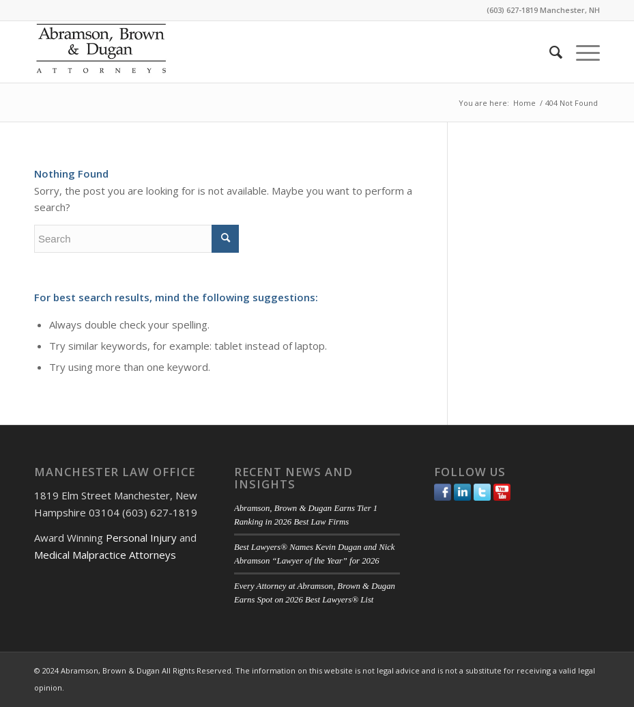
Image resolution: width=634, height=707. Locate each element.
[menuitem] (549, 52)
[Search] (549, 52)
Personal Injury (141, 537)
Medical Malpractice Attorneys (105, 555)
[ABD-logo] (101, 52)
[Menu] (581, 52)
